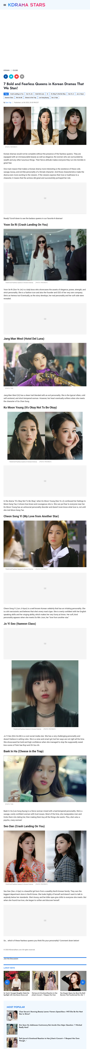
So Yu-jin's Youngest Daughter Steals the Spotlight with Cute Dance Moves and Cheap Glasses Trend (16, 995)
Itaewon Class (9, 97)
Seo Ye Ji (71, 94)
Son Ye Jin (29, 94)
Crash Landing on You (16, 94)
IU (47, 94)
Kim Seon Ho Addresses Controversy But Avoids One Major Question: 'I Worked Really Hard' (50, 1026)
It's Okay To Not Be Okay (58, 94)
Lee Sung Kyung (44, 97)
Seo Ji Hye (54, 97)
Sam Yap (9, 102)
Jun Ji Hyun (80, 94)
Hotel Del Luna (39, 94)
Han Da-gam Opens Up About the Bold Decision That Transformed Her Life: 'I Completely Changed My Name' (72, 995)
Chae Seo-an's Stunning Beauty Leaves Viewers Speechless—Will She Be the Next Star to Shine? (51, 1012)
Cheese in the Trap (30, 97)
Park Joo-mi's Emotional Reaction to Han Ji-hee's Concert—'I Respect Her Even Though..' (44, 995)
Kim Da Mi (19, 97)
